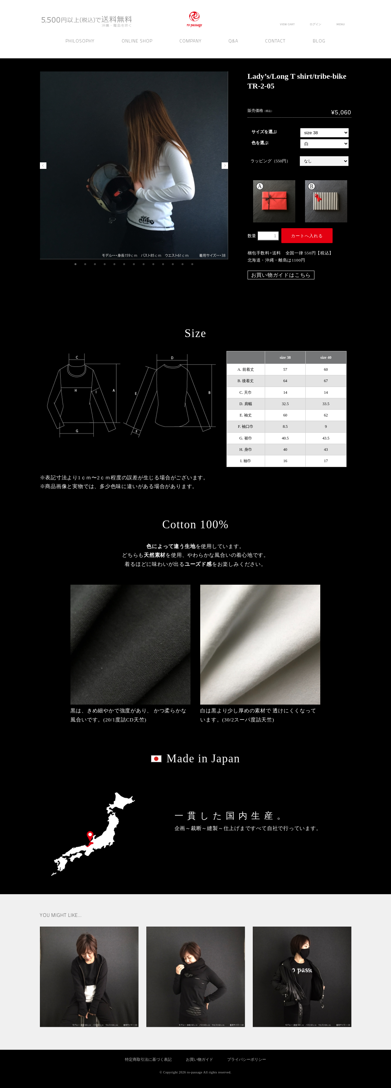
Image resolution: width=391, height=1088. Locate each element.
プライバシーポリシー (246, 1060)
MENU (340, 24)
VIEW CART (287, 24)
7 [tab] (134, 264)
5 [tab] (114, 264)
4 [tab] (105, 264)
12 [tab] (182, 264)
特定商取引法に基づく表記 (148, 1060)
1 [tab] (75, 264)
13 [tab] (192, 264)
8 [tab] (144, 264)
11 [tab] (173, 264)
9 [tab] (153, 264)
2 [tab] (85, 264)
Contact (275, 46)
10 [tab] (163, 264)
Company (190, 46)
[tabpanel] (134, 165)
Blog (319, 46)
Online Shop (137, 46)
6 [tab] (124, 264)
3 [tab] (95, 264)
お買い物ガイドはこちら (281, 275)
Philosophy (80, 46)
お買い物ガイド (199, 1060)
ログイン (315, 24)
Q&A (233, 46)
